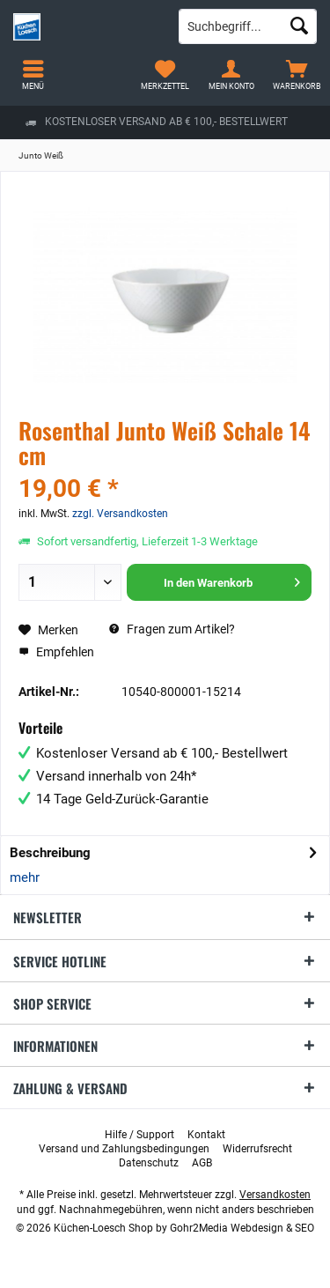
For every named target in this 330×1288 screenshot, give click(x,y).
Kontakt (206, 1135)
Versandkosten (275, 1194)
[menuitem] (297, 75)
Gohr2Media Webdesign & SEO (242, 1228)
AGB (202, 1163)
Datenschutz (149, 1163)
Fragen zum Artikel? (172, 629)
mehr (25, 877)
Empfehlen (56, 652)
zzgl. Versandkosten (120, 513)
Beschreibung (50, 853)
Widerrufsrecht (257, 1149)
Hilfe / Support (139, 1135)
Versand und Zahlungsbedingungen (124, 1149)
